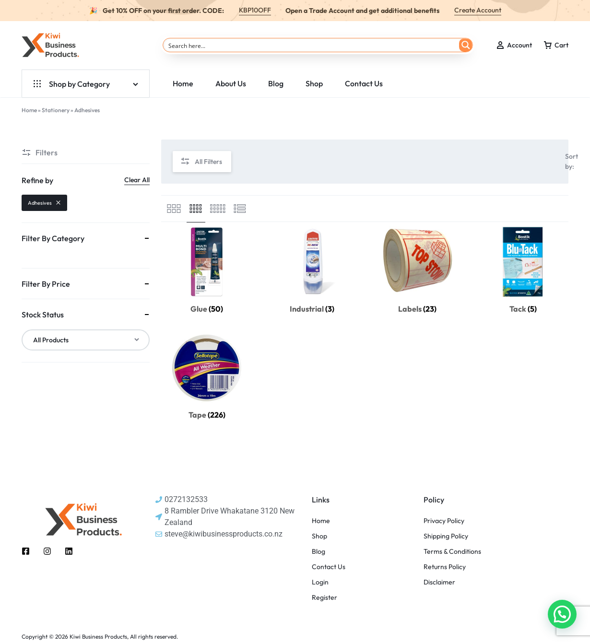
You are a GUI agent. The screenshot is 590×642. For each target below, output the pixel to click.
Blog (275, 83)
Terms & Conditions (452, 552)
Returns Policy (445, 567)
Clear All (137, 179)
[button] (562, 614)
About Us (230, 83)
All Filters (201, 161)
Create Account (477, 10)
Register (324, 598)
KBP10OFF (255, 10)
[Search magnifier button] (465, 45)
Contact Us (364, 83)
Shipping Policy (446, 536)
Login (320, 582)
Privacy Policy (444, 521)
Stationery (56, 110)
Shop (314, 83)
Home (183, 83)
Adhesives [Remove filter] (44, 202)
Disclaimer (439, 582)
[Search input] (311, 45)
